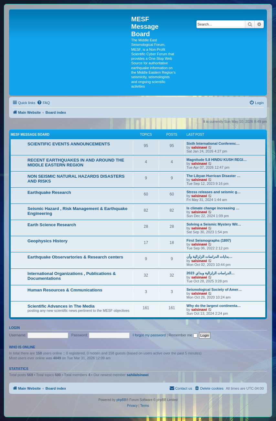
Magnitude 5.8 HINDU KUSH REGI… (216, 160)
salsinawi (199, 147)
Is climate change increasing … (212, 208)
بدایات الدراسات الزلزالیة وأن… (209, 256)
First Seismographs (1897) (208, 240)
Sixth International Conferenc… (212, 143)
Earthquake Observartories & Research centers (75, 257)
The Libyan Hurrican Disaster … (213, 176)
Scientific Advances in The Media (61, 306)
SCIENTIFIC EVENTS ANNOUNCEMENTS (68, 144)
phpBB (121, 400)
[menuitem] (43, 103)
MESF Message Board (30, 134)
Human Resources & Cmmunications (64, 290)
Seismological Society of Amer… (214, 289)
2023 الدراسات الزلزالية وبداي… (210, 273)
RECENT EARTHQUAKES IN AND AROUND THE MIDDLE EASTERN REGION (75, 162)
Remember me (183, 335)
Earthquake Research (49, 192)
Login (14, 328)
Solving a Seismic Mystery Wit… (213, 224)
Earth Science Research (51, 224)
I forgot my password (149, 335)
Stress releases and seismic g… (213, 192)
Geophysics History (47, 240)
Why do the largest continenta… (213, 306)
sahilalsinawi (138, 375)
